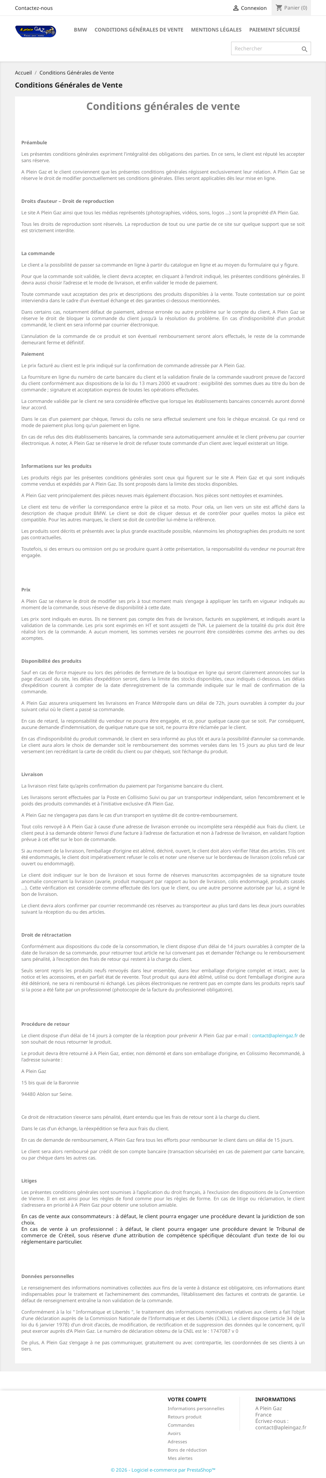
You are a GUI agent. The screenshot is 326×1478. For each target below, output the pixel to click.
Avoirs (174, 1433)
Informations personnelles (196, 1408)
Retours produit (185, 1417)
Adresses (177, 1442)
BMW (80, 29)
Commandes (181, 1425)
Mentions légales (216, 29)
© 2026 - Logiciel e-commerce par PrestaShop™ (163, 1470)
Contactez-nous (34, 7)
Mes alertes (180, 1458)
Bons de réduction (187, 1450)
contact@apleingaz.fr (275, 1035)
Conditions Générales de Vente (139, 29)
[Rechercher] (271, 48)
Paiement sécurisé (274, 29)
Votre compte (187, 1399)
